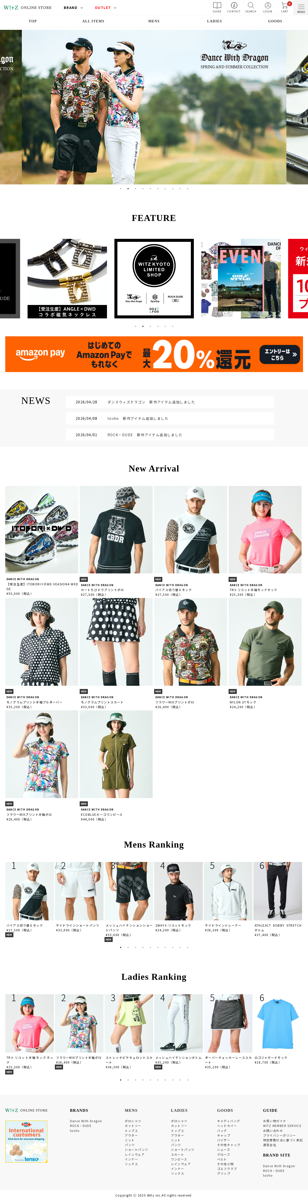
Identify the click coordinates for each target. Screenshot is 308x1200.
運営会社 (269, 1145)
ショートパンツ (136, 1149)
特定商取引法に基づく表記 (283, 1140)
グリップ (224, 1173)
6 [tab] (157, 188)
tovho (75, 1130)
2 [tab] (128, 188)
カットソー (133, 1125)
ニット (130, 1140)
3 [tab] (135, 188)
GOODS (275, 21)
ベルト (222, 1159)
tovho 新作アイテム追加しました (138, 418)
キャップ (224, 1135)
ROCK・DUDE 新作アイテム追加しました (145, 434)
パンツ (130, 1145)
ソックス (131, 1164)
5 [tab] (150, 188)
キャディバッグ (228, 1121)
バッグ (222, 1130)
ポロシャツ (133, 1121)
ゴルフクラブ (227, 1168)
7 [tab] (165, 188)
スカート (177, 1154)
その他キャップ (228, 1145)
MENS (154, 21)
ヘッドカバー (227, 1125)
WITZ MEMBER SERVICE (282, 1125)
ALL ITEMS (93, 21)
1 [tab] (120, 188)
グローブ (223, 1154)
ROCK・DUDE (81, 1125)
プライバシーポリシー (279, 1135)
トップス (131, 1130)
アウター (131, 1135)
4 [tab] (142, 188)
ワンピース (179, 1159)
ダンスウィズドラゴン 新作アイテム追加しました (151, 401)
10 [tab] (187, 188)
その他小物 (225, 1164)
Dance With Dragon (86, 1121)
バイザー (224, 1140)
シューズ (223, 1149)
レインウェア (135, 1154)
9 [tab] (180, 188)
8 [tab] (172, 188)
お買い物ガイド (274, 1121)
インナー (131, 1159)
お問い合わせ (273, 1130)
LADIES (214, 21)
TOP (33, 21)
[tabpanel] (154, 107)
